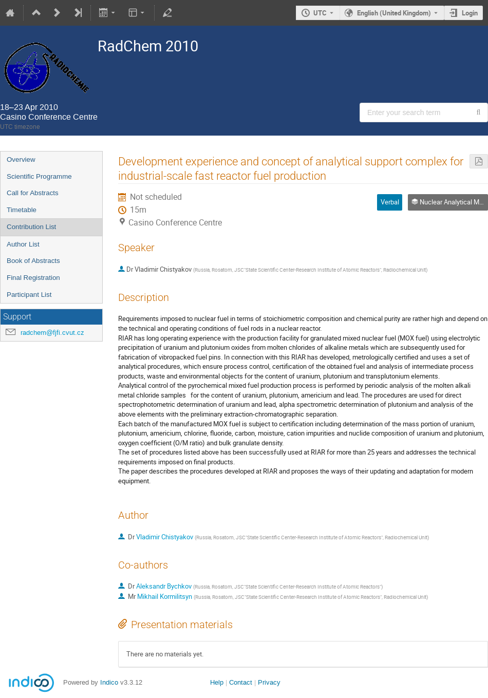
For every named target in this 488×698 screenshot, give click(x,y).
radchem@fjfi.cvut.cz (52, 332)
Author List (23, 244)
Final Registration (33, 277)
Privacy (269, 682)
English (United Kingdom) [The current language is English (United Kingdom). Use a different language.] (394, 12)
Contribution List (31, 227)
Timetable (21, 210)
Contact (240, 682)
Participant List (29, 294)
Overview (21, 159)
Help (216, 682)
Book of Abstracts (33, 261)
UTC (320, 12)
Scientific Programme (39, 176)
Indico (109, 682)
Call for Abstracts (33, 193)
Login (470, 12)
